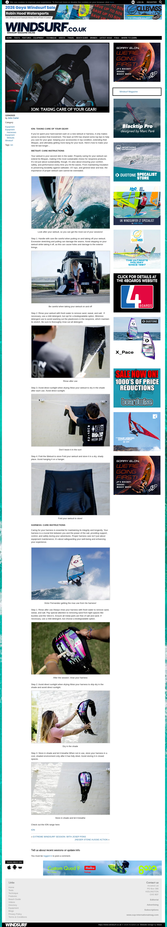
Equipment (38, 38)
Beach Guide (82, 38)
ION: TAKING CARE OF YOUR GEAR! (64, 109)
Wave (159, 925)
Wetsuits (10, 138)
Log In (140, 2)
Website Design (147, 925)
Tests (17, 38)
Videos (62, 38)
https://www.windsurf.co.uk (109, 925)
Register (152, 2)
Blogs (11, 911)
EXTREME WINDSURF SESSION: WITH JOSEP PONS (59, 836)
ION (33, 830)
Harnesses (11, 132)
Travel (71, 38)
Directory (12, 905)
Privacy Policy (15, 914)
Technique (51, 38)
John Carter (13, 118)
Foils (116, 38)
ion (11, 145)
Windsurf (9, 140)
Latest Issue (106, 38)
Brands (93, 38)
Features (26, 38)
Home (9, 38)
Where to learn (129, 38)
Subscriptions (151, 910)
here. (112, 2)
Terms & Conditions (17, 917)
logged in (47, 856)
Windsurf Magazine (129, 91)
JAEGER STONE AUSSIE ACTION (91, 839)
